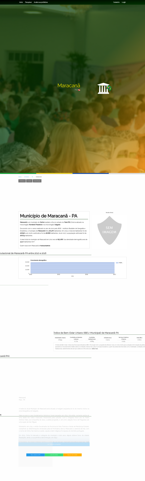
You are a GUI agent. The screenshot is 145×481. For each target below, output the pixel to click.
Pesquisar (28, 2)
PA (32, 177)
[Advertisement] (72, 197)
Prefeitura (22, 180)
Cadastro (116, 2)
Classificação (37, 180)
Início (21, 2)
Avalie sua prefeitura (41, 2)
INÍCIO (19, 177)
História (29, 180)
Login (123, 2)
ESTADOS (26, 177)
